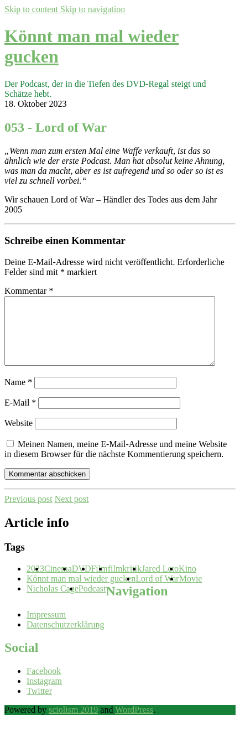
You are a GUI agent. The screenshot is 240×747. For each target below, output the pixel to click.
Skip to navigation (92, 9)
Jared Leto (160, 582)
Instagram (44, 694)
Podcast (92, 601)
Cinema (58, 582)
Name (18, 395)
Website (18, 436)
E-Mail (20, 416)
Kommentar (28, 290)
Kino (187, 582)
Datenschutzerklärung (65, 637)
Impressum (46, 627)
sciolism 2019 (73, 723)
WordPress (134, 723)
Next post (72, 512)
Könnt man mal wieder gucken (81, 591)
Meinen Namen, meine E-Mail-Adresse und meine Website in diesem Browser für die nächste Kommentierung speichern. (115, 462)
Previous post (28, 512)
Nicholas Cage (53, 601)
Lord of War (157, 591)
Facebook (44, 684)
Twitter (39, 704)
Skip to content (32, 9)
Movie (190, 591)
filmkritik (125, 582)
